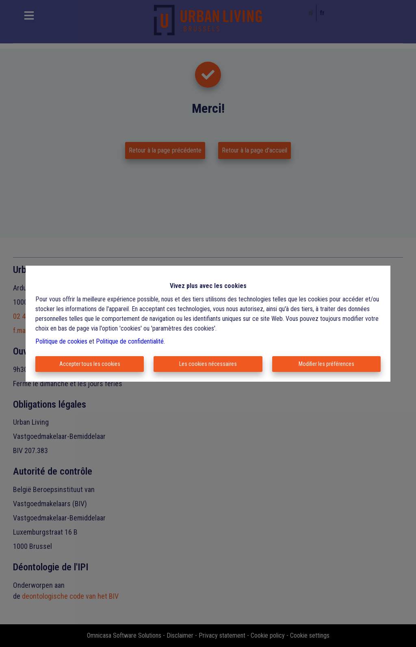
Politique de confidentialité (130, 341)
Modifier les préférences (326, 364)
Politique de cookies (61, 341)
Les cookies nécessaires (208, 364)
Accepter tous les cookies (89, 364)
